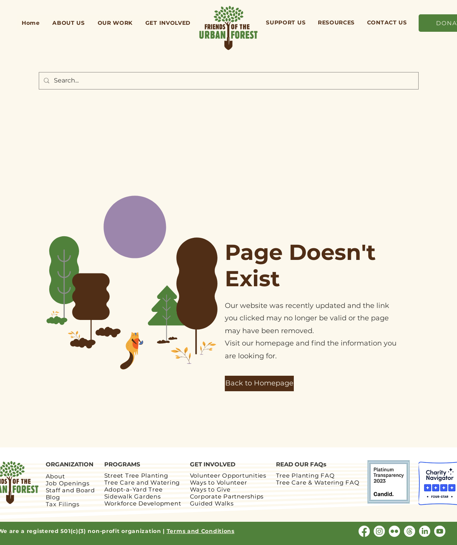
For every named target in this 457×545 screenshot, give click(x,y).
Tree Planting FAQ (305, 475)
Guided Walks (212, 503)
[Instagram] (379, 531)
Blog (53, 497)
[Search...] (228, 80)
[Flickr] (394, 531)
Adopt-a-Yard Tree (133, 489)
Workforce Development (142, 503)
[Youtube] (439, 531)
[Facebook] (364, 531)
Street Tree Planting (136, 475)
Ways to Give (210, 489)
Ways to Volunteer (218, 482)
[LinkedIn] (424, 531)
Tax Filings (62, 504)
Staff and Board (70, 490)
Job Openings (68, 483)
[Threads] (409, 531)
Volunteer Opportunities (228, 475)
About (55, 476)
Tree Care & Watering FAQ (319, 482)
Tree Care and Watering (142, 482)
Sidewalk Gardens (132, 496)
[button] (69, 22)
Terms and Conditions (201, 531)
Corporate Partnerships (227, 496)
